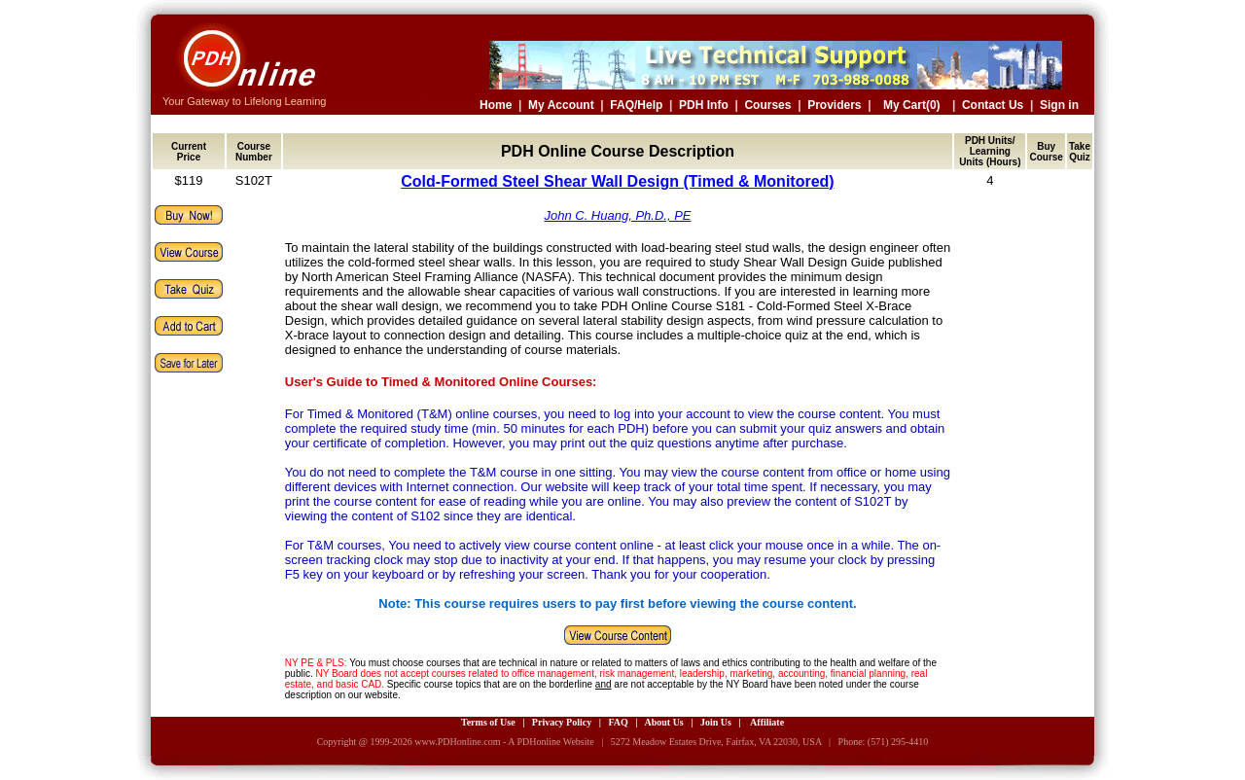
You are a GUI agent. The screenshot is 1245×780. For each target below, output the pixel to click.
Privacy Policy (561, 722)
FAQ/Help (636, 105)
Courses (767, 105)
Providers (834, 105)
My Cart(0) (912, 105)
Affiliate (767, 722)
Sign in (1059, 105)
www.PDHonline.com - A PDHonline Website (503, 741)
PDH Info (704, 105)
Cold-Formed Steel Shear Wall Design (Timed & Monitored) (617, 181)
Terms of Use (488, 722)
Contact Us (992, 105)
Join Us (715, 722)
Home (496, 105)
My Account (561, 105)
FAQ (617, 722)
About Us (663, 722)
